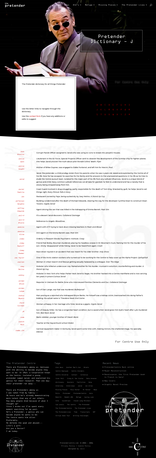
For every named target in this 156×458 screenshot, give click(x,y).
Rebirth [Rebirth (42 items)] (58, 397)
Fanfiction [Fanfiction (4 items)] (81, 382)
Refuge (88, 5)
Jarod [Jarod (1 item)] (80, 386)
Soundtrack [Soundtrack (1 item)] (66, 400)
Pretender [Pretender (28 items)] (66, 393)
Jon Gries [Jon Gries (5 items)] (89, 386)
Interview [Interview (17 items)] (59, 386)
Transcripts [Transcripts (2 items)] (85, 412)
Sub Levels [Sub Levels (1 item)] (59, 404)
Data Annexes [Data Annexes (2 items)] (91, 378)
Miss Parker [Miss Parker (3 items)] (75, 389)
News (66, 5)
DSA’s (76, 5)
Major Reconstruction (115, 371)
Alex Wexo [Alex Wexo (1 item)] (59, 367)
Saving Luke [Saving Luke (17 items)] (89, 397)
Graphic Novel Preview (115, 384)
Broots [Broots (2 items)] (86, 367)
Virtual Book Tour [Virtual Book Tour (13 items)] (62, 415)
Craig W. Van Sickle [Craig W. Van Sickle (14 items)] (75, 378)
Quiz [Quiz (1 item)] (91, 393)
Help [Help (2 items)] (90, 382)
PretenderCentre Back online (119, 367)
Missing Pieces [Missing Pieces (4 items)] (61, 389)
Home (58, 5)
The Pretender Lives (133, 5)
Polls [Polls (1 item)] (57, 393)
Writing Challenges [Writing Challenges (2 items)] (80, 415)
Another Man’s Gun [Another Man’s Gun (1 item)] (73, 367)
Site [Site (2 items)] (57, 400)
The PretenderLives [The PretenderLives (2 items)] (63, 412)
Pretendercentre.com (69, 443)
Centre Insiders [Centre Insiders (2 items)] (77, 371)
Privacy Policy (68, 446)
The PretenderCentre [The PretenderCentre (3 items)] (63, 408)
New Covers (109, 381)
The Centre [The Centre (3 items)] (71, 404)
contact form (35, 116)
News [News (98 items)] (95, 389)
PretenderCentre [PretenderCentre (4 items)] (79, 393)
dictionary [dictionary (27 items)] (59, 382)
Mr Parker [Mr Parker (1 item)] (87, 389)
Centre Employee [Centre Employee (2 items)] (61, 371)
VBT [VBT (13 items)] (94, 412)
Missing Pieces (107, 5)
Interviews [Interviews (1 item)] (70, 386)
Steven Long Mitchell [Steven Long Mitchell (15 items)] (82, 400)
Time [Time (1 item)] (75, 412)
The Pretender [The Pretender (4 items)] (84, 404)
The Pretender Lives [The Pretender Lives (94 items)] (83, 408)
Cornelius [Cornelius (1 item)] (84, 375)
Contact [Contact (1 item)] (74, 375)
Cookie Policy (84, 446)
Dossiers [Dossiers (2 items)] (70, 382)
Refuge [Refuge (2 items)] (78, 397)
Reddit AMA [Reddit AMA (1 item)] (68, 397)
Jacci (82, 448)
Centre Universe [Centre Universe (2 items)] (61, 375)
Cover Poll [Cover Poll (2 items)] (59, 378)
